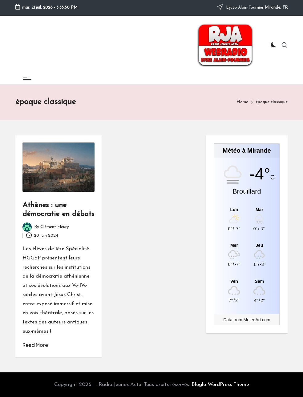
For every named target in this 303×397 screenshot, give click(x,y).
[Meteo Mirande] (246, 209)
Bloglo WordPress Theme (220, 384)
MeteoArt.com (257, 319)
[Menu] (26, 79)
